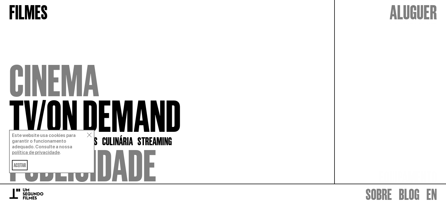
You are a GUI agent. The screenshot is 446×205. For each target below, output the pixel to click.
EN (431, 194)
